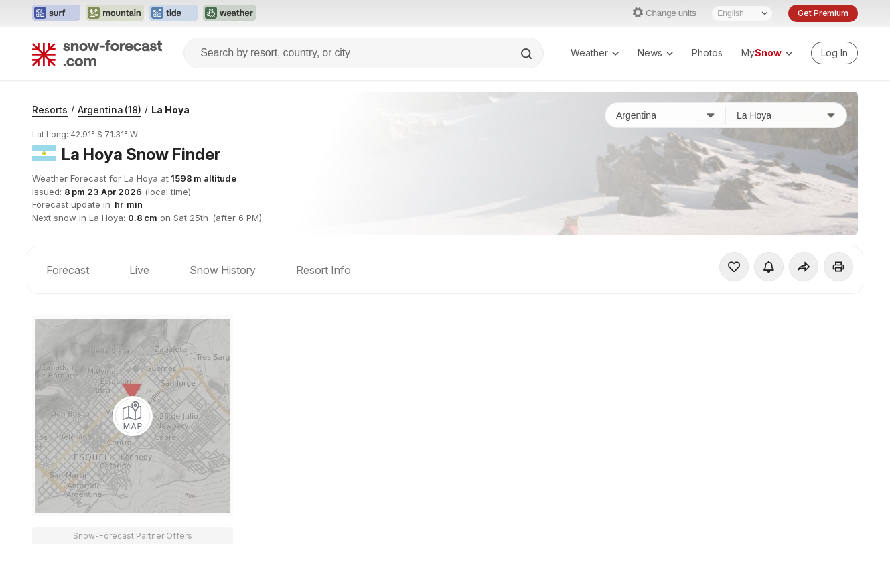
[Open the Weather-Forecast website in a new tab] (229, 13)
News (655, 52)
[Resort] (786, 115)
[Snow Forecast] (97, 53)
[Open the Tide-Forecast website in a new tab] (173, 13)
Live (139, 270)
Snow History (223, 270)
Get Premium (823, 13)
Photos (707, 52)
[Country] (665, 115)
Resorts (50, 109)
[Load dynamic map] (133, 416)
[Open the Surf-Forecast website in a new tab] (56, 13)
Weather (595, 52)
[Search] (527, 53)
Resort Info (323, 270)
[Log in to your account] (834, 53)
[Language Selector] (742, 13)
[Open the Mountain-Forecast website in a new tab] (115, 13)
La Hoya (170, 109)
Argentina (109, 109)
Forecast (67, 270)
